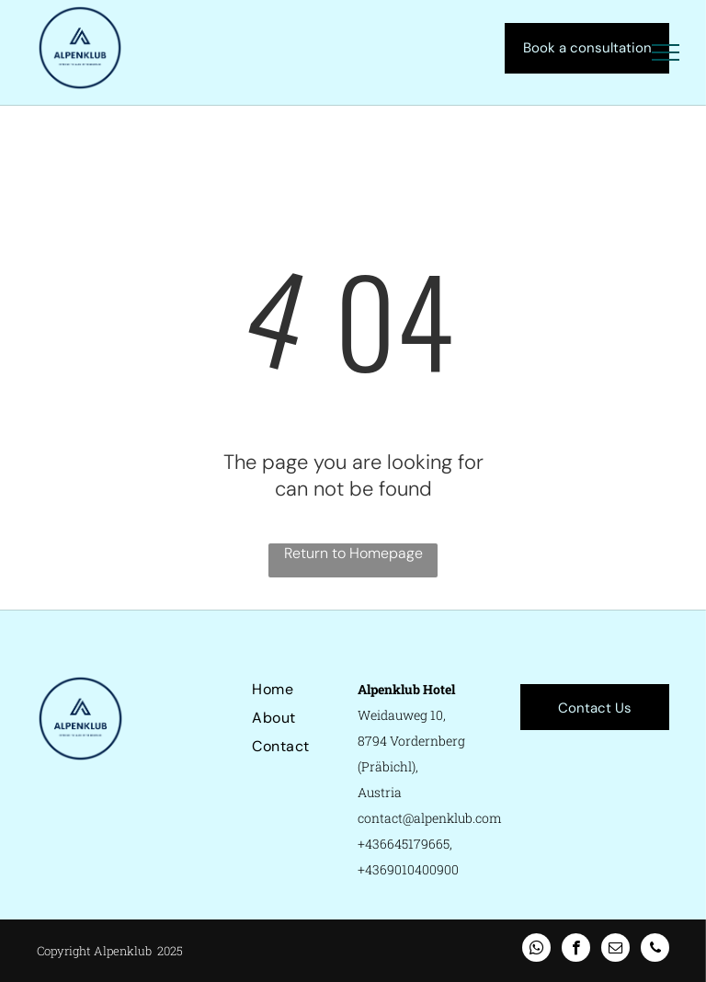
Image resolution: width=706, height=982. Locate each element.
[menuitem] (318, 689)
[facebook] (576, 949)
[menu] (665, 52)
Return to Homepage (353, 553)
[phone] (655, 949)
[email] (615, 949)
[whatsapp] (536, 949)
